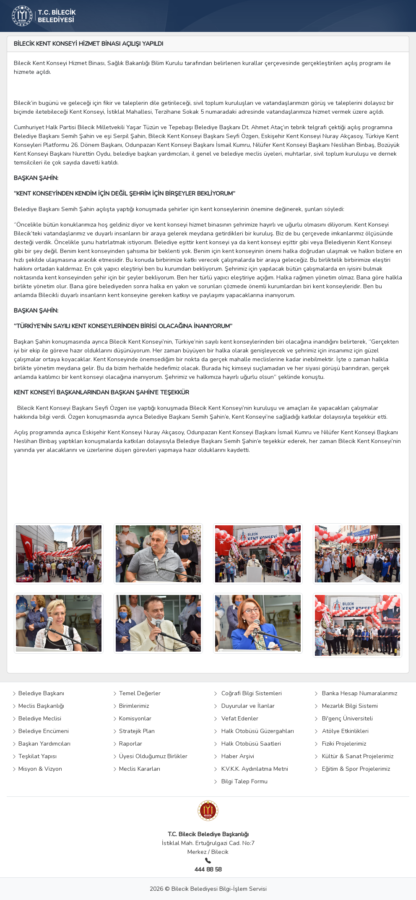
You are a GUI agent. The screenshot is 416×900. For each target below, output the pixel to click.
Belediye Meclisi (36, 719)
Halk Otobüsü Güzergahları (253, 731)
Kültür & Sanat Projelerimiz (353, 756)
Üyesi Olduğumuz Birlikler (149, 756)
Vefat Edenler (235, 719)
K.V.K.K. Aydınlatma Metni (250, 769)
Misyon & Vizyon (37, 769)
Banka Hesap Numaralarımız (355, 693)
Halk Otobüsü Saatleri (247, 744)
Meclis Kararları (136, 769)
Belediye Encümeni (40, 731)
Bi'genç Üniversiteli (343, 719)
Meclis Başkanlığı (38, 706)
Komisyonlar (131, 719)
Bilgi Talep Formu (240, 781)
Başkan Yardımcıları (41, 744)
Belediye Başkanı (38, 693)
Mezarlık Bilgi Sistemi (346, 706)
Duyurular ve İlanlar (244, 706)
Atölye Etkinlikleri (341, 731)
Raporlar (127, 744)
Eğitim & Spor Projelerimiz (352, 769)
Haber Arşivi (233, 756)
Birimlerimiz (130, 706)
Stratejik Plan (133, 731)
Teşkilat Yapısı (34, 756)
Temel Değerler (136, 693)
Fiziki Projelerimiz (340, 744)
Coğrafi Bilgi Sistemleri (247, 693)
